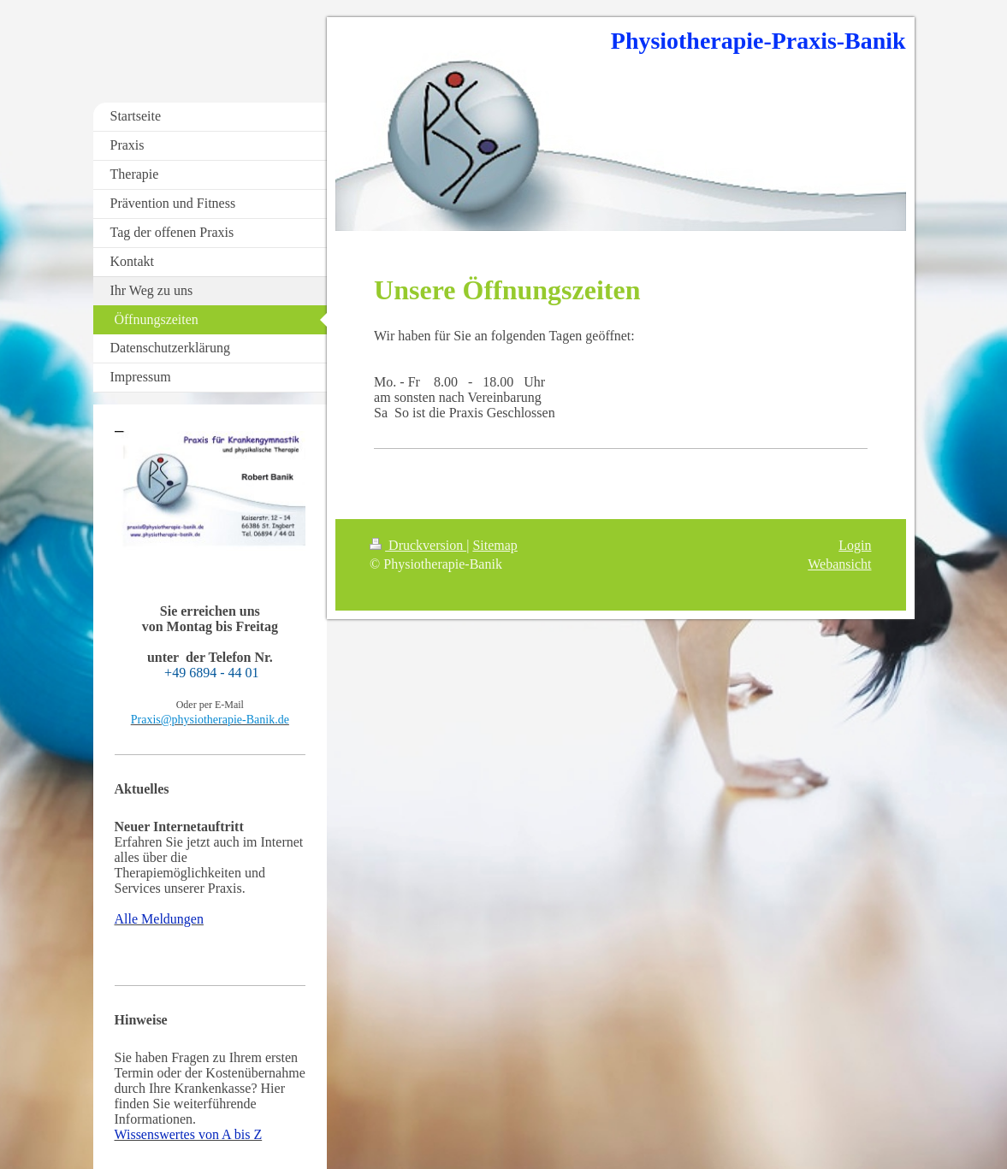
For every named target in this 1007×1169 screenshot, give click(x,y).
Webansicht (839, 564)
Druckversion (418, 545)
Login (854, 545)
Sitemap (494, 545)
